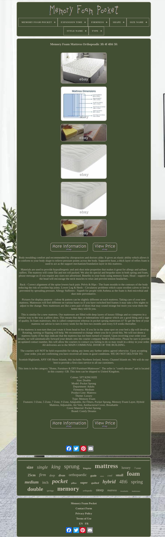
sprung (71, 466)
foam (133, 473)
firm (42, 474)
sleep (100, 490)
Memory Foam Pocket (84, 503)
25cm (32, 475)
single (42, 467)
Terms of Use (83, 518)
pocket (59, 481)
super (84, 482)
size (30, 467)
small (119, 475)
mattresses (136, 491)
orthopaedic (78, 475)
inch (45, 482)
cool (110, 475)
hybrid (109, 481)
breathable (124, 491)
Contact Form (84, 508)
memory (68, 488)
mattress (106, 466)
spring (137, 481)
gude (93, 475)
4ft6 (123, 481)
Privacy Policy (83, 513)
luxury (126, 468)
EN (81, 523)
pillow (74, 483)
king (56, 467)
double (35, 489)
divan (62, 475)
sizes (102, 476)
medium (32, 482)
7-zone (137, 468)
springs (50, 490)
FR (86, 523)
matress (112, 490)
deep (52, 475)
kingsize (87, 468)
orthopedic (87, 490)
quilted (95, 482)
